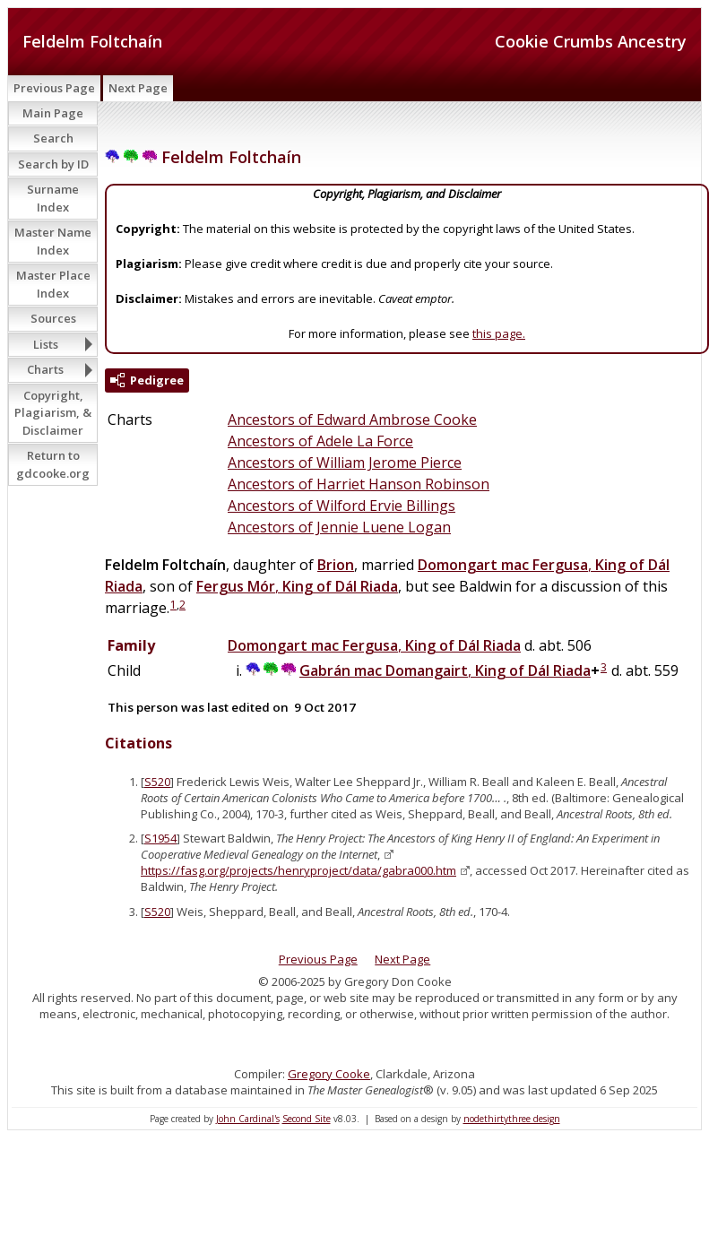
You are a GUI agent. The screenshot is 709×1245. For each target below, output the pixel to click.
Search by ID (53, 164)
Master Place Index (53, 284)
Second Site (306, 1118)
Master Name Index (52, 241)
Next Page (138, 88)
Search (53, 138)
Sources (53, 318)
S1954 (160, 838)
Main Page (52, 113)
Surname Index (53, 198)
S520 (157, 782)
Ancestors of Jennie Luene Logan (339, 527)
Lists (45, 344)
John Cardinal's (248, 1118)
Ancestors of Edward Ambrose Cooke (352, 419)
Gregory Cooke (329, 1074)
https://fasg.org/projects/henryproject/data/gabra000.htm (298, 870)
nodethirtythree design (511, 1118)
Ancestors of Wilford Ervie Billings (341, 505)
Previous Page (54, 88)
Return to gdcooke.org (53, 464)
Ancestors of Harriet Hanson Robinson (358, 484)
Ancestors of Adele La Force (320, 441)
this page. (498, 333)
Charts (45, 369)
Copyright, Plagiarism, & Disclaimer (52, 412)
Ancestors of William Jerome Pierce (345, 462)
